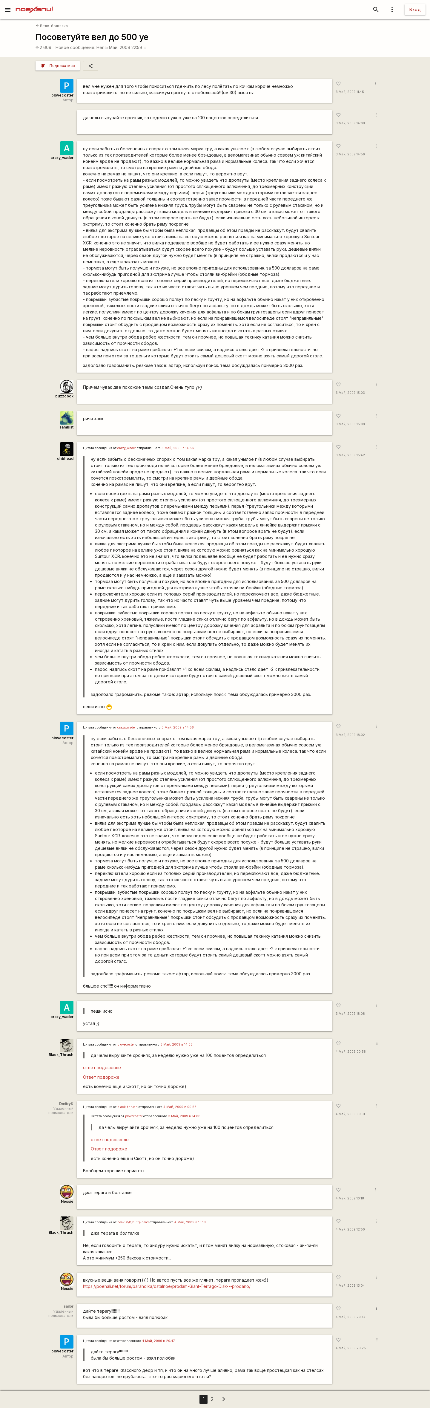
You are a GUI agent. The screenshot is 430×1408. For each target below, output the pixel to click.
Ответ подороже (101, 1077)
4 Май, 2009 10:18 (350, 1198)
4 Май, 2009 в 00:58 (179, 1107)
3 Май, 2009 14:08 (350, 123)
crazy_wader (61, 157)
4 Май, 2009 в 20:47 (158, 1341)
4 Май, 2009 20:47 (351, 1317)
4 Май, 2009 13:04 (350, 1286)
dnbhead (65, 458)
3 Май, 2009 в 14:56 (178, 448)
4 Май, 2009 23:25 (351, 1348)
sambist (66, 427)
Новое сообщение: (75, 47)
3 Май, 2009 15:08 (350, 424)
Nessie (67, 1201)
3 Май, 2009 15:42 (350, 455)
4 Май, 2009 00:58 (351, 1052)
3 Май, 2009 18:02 (350, 735)
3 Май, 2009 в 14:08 (176, 1044)
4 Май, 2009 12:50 (350, 1229)
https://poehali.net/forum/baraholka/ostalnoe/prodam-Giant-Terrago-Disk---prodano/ (167, 1286)
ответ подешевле (102, 1067)
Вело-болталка (52, 26)
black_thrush (127, 1107)
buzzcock (64, 396)
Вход (415, 9)
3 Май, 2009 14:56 (350, 154)
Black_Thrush (61, 1054)
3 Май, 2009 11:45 (350, 92)
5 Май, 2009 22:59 (126, 47)
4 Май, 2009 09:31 (350, 1114)
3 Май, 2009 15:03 (350, 393)
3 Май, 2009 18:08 (350, 1014)
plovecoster (62, 95)
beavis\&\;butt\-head (133, 1222)
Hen (100, 47)
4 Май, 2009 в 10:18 (190, 1222)
